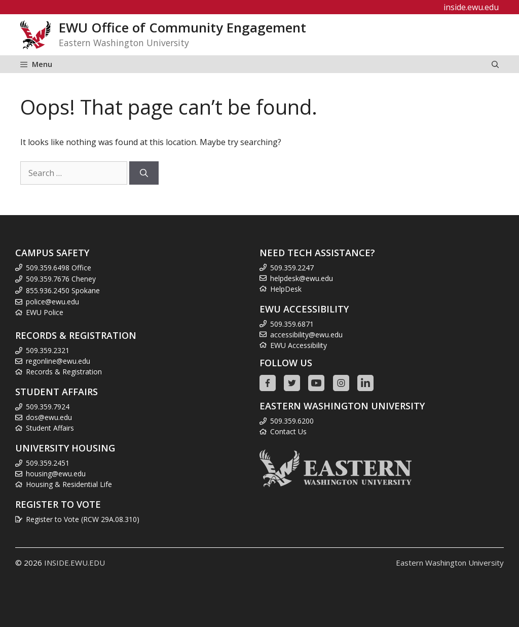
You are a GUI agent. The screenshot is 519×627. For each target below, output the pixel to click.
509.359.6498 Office (58, 267)
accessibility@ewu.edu (306, 334)
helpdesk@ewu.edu (301, 278)
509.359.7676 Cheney (61, 279)
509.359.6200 (292, 421)
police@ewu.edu (52, 301)
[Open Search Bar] (495, 64)
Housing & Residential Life (69, 484)
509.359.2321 (47, 350)
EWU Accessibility (298, 345)
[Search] (144, 173)
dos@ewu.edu (49, 417)
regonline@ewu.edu (58, 361)
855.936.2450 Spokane (63, 290)
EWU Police (44, 312)
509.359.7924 (47, 406)
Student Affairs (50, 428)
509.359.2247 (292, 267)
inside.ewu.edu (471, 7)
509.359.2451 (47, 463)
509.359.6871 (292, 324)
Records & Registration (64, 371)
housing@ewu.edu (56, 473)
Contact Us (288, 431)
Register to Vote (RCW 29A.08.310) (82, 519)
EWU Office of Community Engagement (182, 28)
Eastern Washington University (450, 563)
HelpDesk (286, 289)
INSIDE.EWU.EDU (74, 563)
